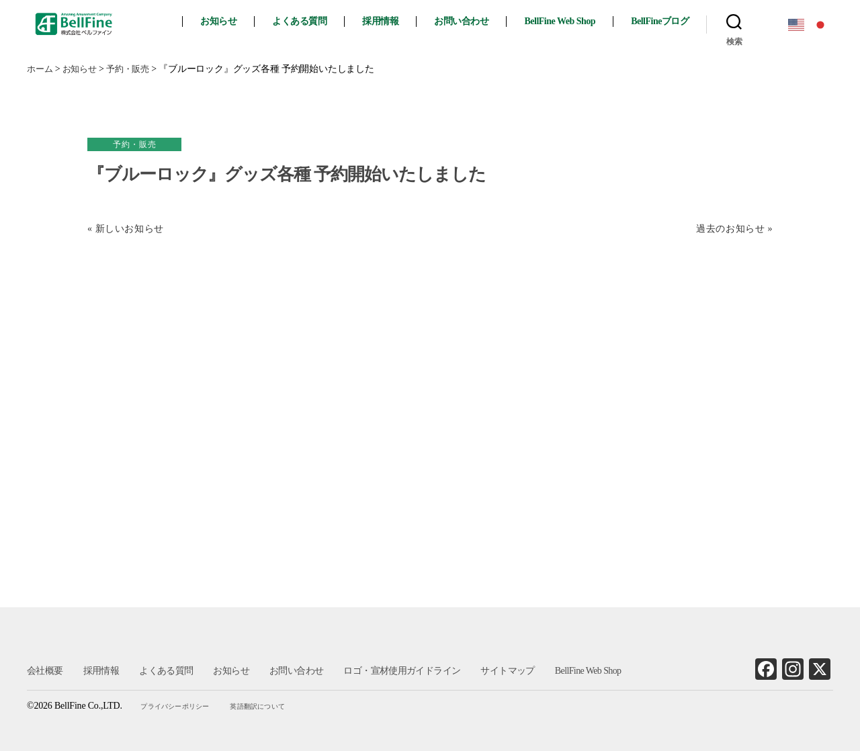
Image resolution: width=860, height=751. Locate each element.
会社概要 (44, 671)
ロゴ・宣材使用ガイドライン (401, 671)
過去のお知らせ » (733, 229)
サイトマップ (506, 671)
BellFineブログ (672, 21)
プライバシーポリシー (177, 706)
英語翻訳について (258, 706)
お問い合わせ (473, 21)
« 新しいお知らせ (127, 229)
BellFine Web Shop (571, 21)
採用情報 (392, 21)
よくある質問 (311, 21)
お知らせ (230, 21)
